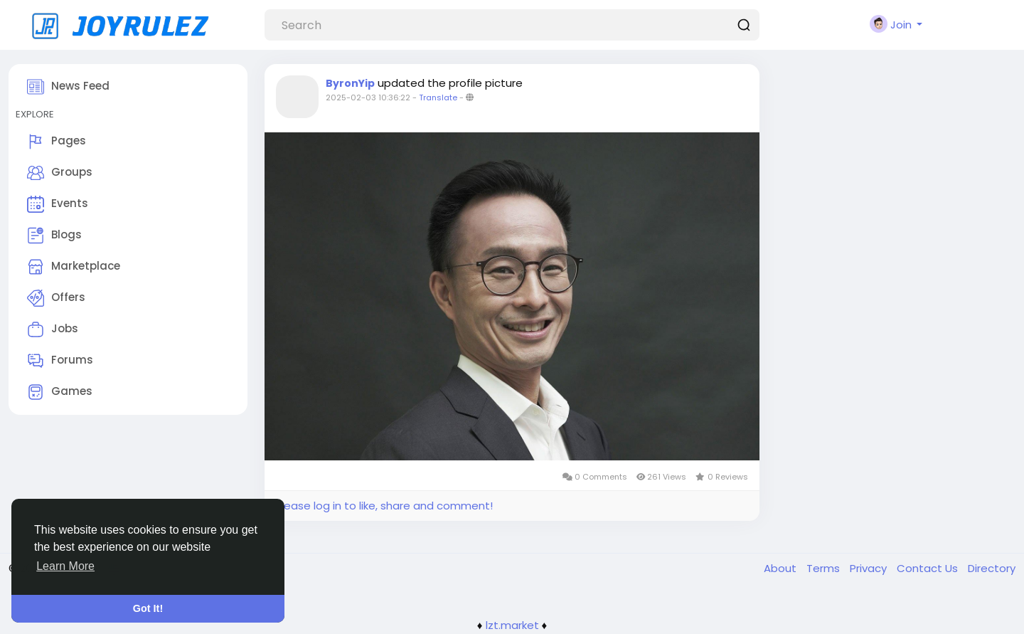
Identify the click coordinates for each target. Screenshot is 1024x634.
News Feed (68, 86)
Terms (824, 568)
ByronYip (350, 83)
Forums (60, 360)
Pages (56, 141)
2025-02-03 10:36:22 (368, 97)
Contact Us (929, 568)
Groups (59, 172)
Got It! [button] (148, 608)
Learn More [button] (65, 566)
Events (57, 204)
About (781, 568)
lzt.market (512, 625)
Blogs (54, 235)
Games (59, 392)
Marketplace (73, 266)
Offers (56, 298)
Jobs (52, 329)
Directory (991, 568)
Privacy (870, 568)
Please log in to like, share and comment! (384, 505)
